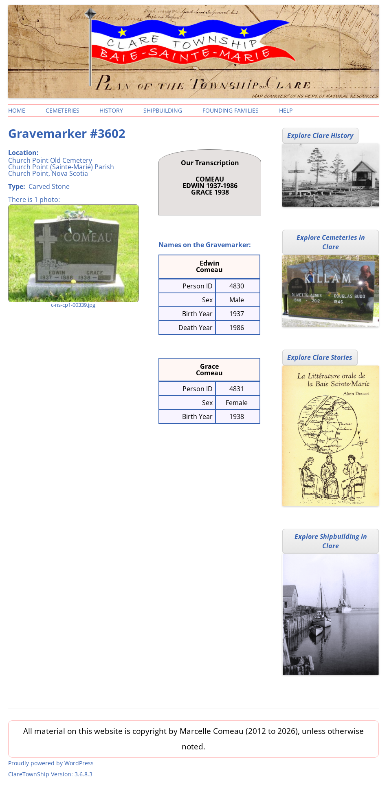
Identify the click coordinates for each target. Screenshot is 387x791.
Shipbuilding (162, 110)
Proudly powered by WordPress (51, 763)
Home (16, 110)
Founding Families (230, 110)
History (111, 110)
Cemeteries (62, 110)
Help (285, 110)
